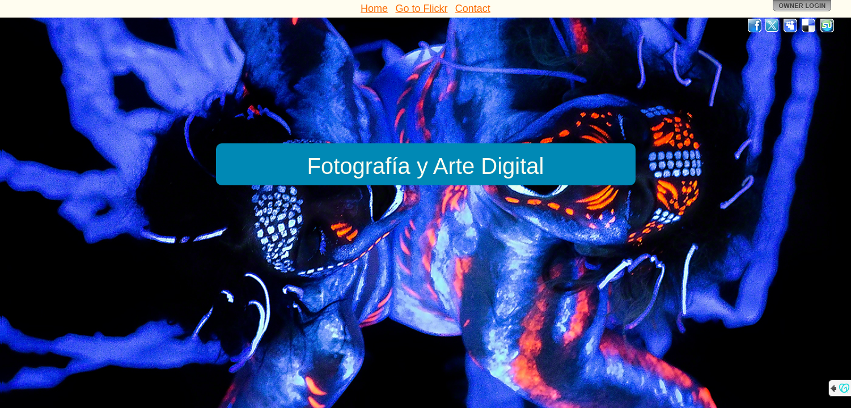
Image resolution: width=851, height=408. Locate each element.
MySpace (791, 25)
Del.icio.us (809, 25)
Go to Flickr (421, 8)
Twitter (773, 25)
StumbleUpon (827, 25)
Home (374, 8)
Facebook (755, 25)
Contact (472, 8)
